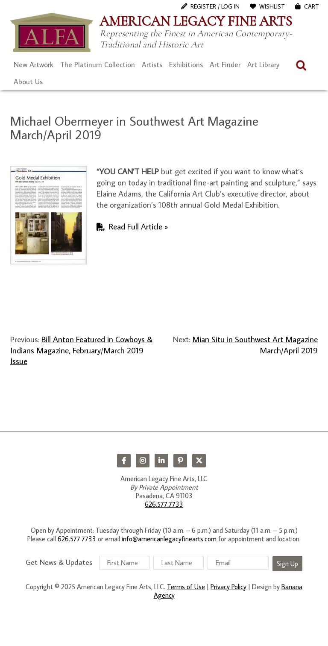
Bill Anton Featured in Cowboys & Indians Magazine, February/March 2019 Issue (81, 350)
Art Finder (225, 64)
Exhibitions (186, 64)
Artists (152, 64)
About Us (28, 81)
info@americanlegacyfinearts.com (169, 538)
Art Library (263, 64)
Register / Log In (215, 6)
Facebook (124, 460)
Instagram (142, 460)
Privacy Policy (228, 586)
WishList (272, 6)
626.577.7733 (164, 504)
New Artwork (33, 64)
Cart (311, 6)
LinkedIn (161, 460)
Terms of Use (186, 586)
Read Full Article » (138, 226)
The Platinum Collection (97, 64)
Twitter (199, 460)
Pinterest (180, 460)
